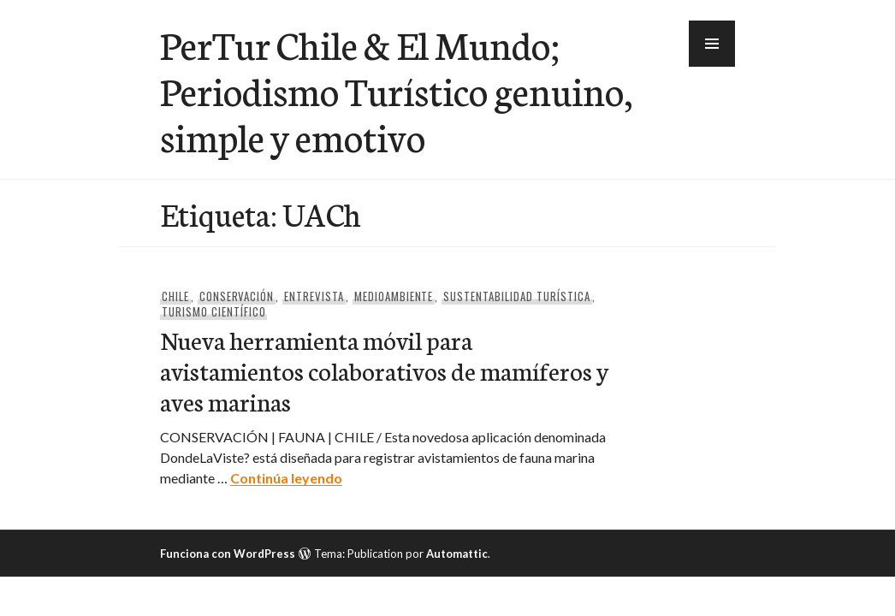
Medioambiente (394, 296)
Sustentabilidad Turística (516, 296)
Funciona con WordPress (227, 553)
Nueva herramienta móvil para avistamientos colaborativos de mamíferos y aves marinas (384, 370)
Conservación (237, 296)
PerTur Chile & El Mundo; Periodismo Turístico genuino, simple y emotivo (396, 90)
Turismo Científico (214, 311)
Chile (175, 296)
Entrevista (314, 296)
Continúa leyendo (286, 478)
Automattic (457, 553)
